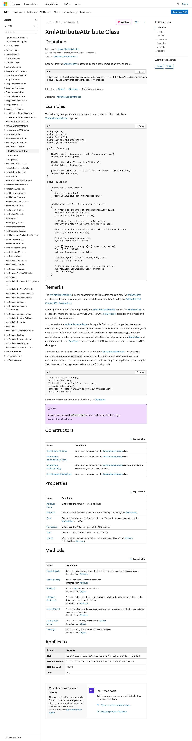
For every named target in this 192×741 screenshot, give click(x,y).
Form (49, 518)
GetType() (51, 588)
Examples (161, 31)
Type (49, 532)
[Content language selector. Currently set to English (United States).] (17, 735)
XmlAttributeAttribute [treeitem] (18, 151)
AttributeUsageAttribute (69, 96)
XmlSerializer (70, 63)
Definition (161, 27)
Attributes (100, 399)
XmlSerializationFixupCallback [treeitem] (19, 289)
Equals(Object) (53, 570)
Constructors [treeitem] (14, 155)
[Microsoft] (5, 4)
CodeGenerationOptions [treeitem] (17, 41)
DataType (73, 340)
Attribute (73, 88)
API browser (69, 22)
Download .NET (180, 11)
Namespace (52, 526)
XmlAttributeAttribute (56, 118)
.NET (58, 22)
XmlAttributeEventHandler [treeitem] (17, 167)
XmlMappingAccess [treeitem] (15, 222)
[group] (96, 78)
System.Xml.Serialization (68, 49)
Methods (161, 46)
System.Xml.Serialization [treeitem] (17, 37)
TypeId (50, 538)
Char (137, 336)
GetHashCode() (53, 579)
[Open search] (178, 4)
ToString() (51, 629)
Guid (131, 336)
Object (61, 88)
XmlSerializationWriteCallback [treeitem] (19, 318)
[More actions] (144, 22)
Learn (48, 22)
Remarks (160, 35)
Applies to (161, 50)
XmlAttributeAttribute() (57, 450)
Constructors (162, 39)
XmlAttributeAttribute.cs (64, 56)
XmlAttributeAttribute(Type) (59, 473)
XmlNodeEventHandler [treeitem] (16, 243)
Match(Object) (53, 608)
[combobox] (20, 26)
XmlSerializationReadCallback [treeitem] (19, 297)
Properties (161, 43)
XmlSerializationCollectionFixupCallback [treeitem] (22, 283)
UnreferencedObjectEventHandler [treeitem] (21, 117)
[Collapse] (36, 19)
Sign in (185, 3)
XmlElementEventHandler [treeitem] (17, 201)
